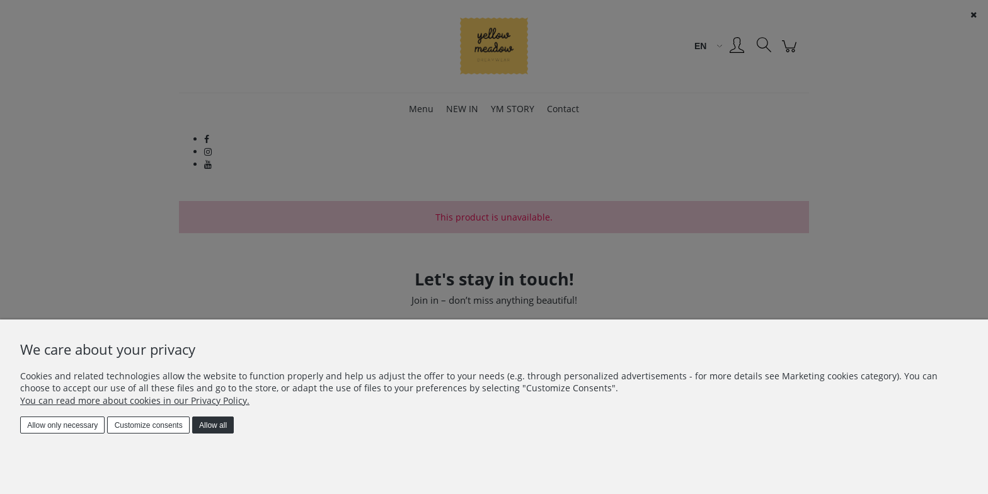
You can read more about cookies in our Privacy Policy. (135, 400)
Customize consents (149, 425)
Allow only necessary (62, 425)
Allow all (213, 425)
